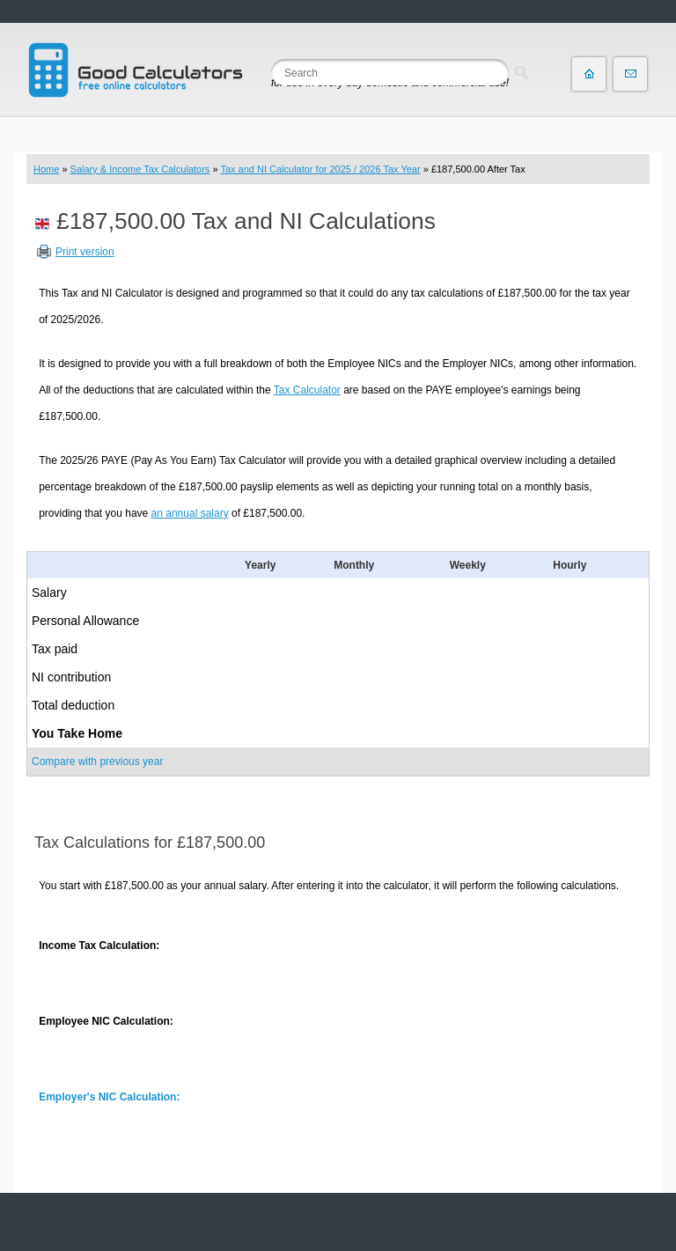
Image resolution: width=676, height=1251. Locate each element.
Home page (588, 74)
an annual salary (190, 513)
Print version (84, 252)
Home (46, 169)
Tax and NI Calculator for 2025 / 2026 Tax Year (320, 169)
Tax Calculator (307, 390)
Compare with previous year (97, 761)
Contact (630, 74)
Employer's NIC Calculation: (109, 1097)
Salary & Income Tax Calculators (140, 169)
